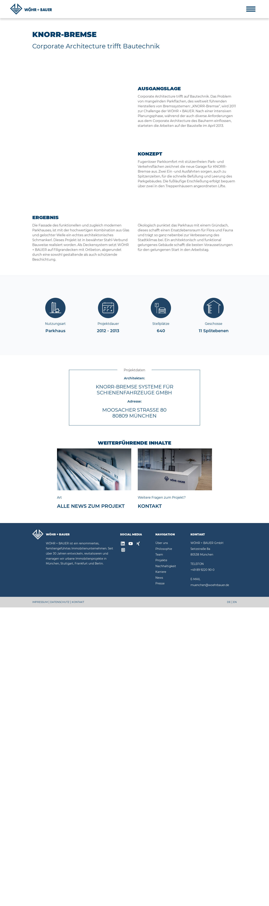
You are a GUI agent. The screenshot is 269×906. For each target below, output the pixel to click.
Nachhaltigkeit (165, 864)
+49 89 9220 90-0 (202, 868)
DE (229, 900)
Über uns (161, 841)
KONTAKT (78, 900)
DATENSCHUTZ (59, 900)
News (159, 876)
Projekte (161, 858)
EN (235, 900)
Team (159, 853)
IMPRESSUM (40, 900)
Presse (160, 882)
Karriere (160, 870)
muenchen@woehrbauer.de (209, 883)
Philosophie (163, 847)
